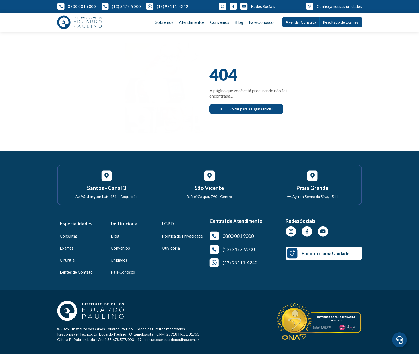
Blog (239, 22)
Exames (66, 248)
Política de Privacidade (182, 236)
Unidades (119, 260)
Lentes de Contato (76, 272)
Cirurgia (67, 260)
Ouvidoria (171, 248)
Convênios (219, 22)
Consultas (69, 236)
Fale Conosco (261, 22)
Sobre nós (164, 22)
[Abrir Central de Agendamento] (399, 339)
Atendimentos (192, 22)
